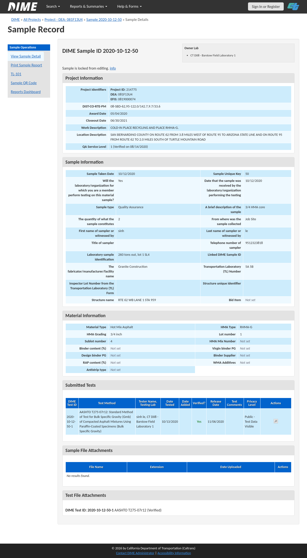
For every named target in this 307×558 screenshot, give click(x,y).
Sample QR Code (24, 83)
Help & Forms (129, 6)
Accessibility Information (174, 553)
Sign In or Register (266, 6)
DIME (15, 19)
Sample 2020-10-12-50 (104, 19)
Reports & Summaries (88, 6)
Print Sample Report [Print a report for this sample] (26, 65)
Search (53, 6)
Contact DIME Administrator (135, 553)
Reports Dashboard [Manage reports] (26, 91)
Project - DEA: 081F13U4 (64, 19)
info (113, 68)
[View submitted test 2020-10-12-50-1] (276, 422)
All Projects (32, 19)
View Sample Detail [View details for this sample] (26, 56)
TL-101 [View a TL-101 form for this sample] (16, 74)
